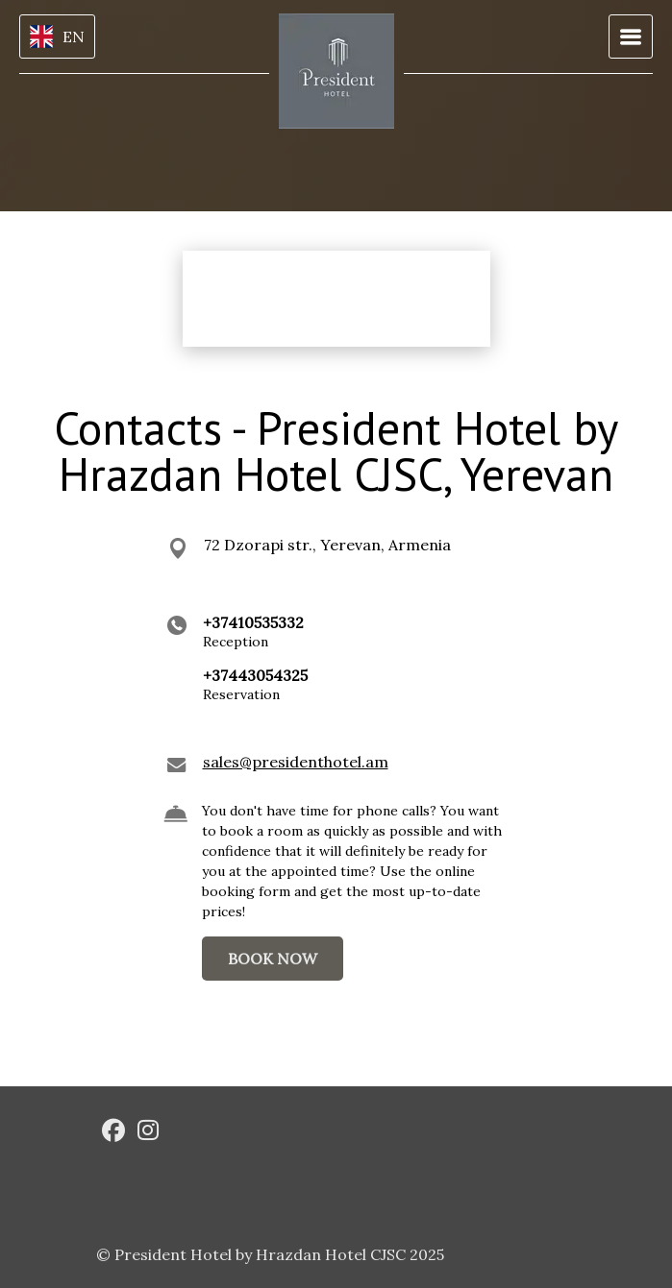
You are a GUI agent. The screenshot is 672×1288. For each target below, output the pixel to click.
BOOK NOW (272, 958)
